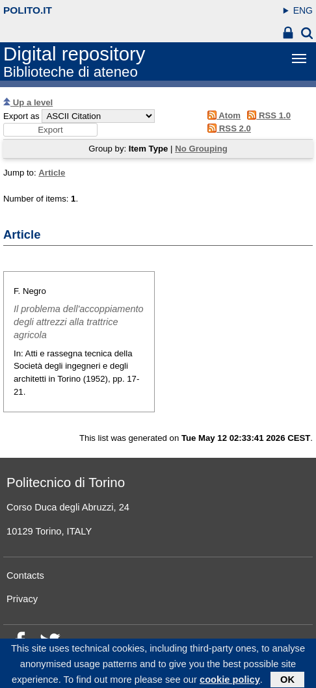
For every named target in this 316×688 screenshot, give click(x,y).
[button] (50, 130)
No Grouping (201, 148)
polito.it (27, 10)
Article (51, 173)
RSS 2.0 (227, 128)
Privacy (22, 599)
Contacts (25, 575)
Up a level (28, 102)
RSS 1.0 (267, 115)
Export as (21, 116)
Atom (222, 115)
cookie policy (230, 681)
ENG (303, 10)
